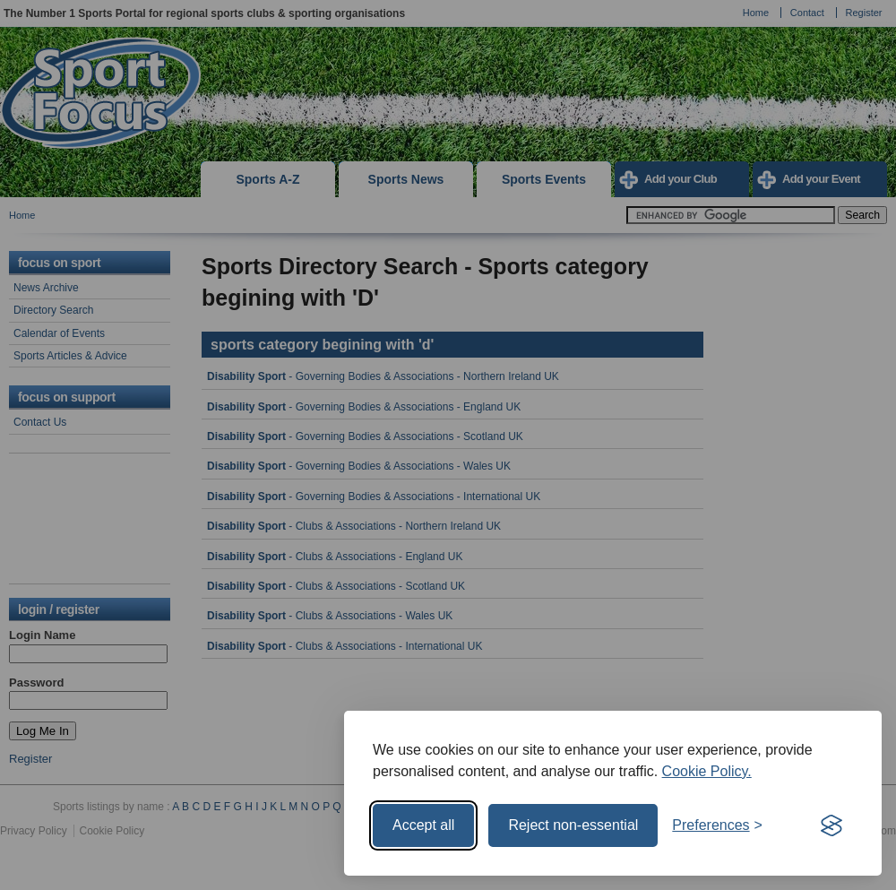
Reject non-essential (573, 825)
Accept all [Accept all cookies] (423, 825)
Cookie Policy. (707, 771)
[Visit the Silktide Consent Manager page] (831, 825)
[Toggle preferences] (717, 825)
